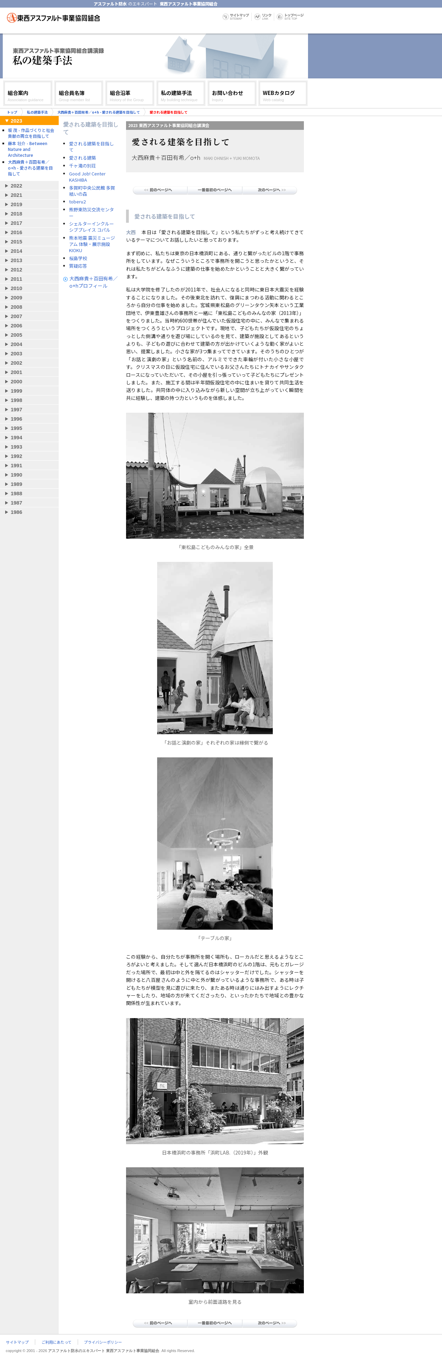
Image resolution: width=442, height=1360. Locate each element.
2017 (16, 223)
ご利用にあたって (56, 1342)
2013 (16, 260)
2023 (16, 121)
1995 (16, 428)
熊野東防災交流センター (91, 213)
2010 (16, 288)
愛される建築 (82, 158)
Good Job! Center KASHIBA (87, 177)
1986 (16, 512)
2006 (16, 325)
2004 (16, 344)
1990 (16, 475)
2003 (16, 353)
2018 (16, 214)
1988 (16, 493)
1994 (16, 437)
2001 (16, 372)
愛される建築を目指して (91, 147)
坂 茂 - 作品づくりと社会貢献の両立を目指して (31, 133)
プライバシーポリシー (103, 1342)
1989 (16, 484)
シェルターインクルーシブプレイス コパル (91, 227)
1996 (16, 419)
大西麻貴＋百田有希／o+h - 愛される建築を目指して (98, 112)
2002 (16, 363)
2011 (16, 279)
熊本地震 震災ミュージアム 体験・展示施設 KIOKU (92, 244)
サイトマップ (17, 1342)
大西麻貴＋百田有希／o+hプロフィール (93, 282)
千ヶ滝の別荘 (82, 166)
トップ (12, 112)
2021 (16, 195)
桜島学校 (78, 258)
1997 (16, 409)
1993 (16, 447)
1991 (16, 465)
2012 (16, 269)
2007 (16, 316)
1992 (16, 456)
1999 (16, 391)
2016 (16, 232)
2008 (16, 307)
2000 (16, 381)
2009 (16, 297)
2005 (16, 335)
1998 (16, 400)
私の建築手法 (37, 112)
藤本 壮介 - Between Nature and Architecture (27, 149)
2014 (16, 251)
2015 (16, 242)
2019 (16, 204)
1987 (16, 503)
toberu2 (77, 202)
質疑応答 (78, 266)
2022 (16, 186)
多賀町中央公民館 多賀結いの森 (92, 191)
